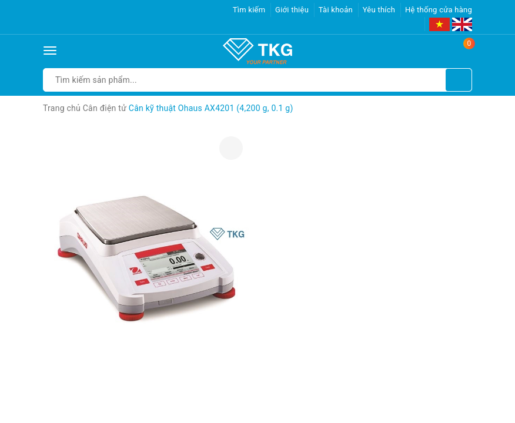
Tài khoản (336, 9)
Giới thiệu (292, 9)
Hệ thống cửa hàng (438, 9)
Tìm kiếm (249, 9)
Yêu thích (379, 9)
